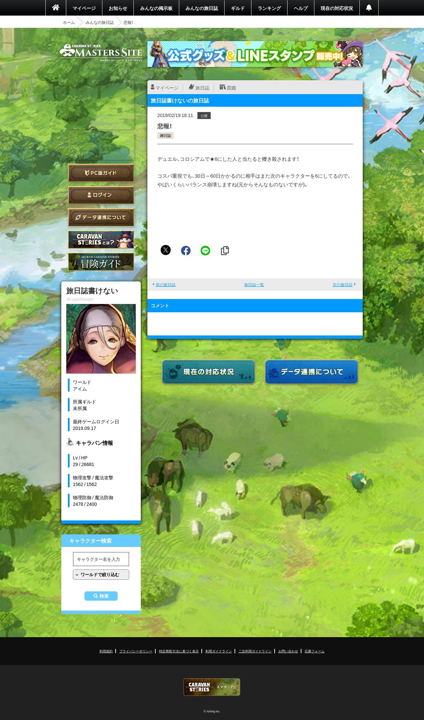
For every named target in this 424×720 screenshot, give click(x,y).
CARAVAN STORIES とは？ (101, 239)
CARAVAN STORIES (212, 687)
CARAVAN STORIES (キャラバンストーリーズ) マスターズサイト (101, 52)
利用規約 (106, 650)
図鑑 (231, 87)
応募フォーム (315, 650)
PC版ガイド (101, 173)
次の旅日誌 (342, 284)
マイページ (84, 8)
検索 (104, 596)
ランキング (269, 8)
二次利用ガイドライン (255, 650)
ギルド (238, 8)
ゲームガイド (101, 262)
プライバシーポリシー (135, 650)
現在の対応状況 (337, 8)
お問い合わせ (288, 650)
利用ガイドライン (218, 650)
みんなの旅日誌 (202, 8)
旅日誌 (202, 87)
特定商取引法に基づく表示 (179, 650)
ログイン (101, 195)
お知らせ (118, 8)
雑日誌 (165, 135)
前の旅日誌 (166, 284)
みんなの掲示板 (156, 8)
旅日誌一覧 (254, 284)
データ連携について (101, 217)
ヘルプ (301, 8)
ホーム (69, 22)
